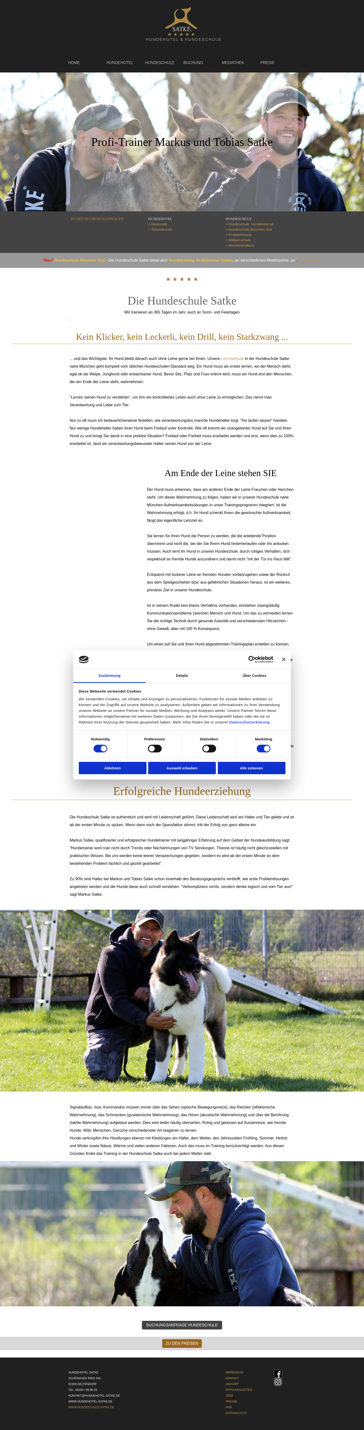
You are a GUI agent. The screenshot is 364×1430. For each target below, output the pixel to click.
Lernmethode (232, 359)
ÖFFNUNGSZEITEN (239, 1390)
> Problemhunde (239, 235)
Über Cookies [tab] (254, 675)
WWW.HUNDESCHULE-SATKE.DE (91, 1407)
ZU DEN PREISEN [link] (182, 1343)
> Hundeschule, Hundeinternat (249, 224)
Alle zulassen (251, 768)
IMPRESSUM (234, 1372)
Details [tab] (182, 675)
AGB (229, 1407)
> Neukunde (157, 224)
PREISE (267, 63)
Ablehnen (112, 768)
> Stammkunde (160, 229)
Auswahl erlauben (182, 768)
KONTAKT (232, 1378)
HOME (74, 63)
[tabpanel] (105, 219)
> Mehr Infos (309, 260)
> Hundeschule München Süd (249, 229)
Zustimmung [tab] (110, 675)
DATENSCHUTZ (236, 1413)
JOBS (229, 1395)
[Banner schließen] (283, 659)
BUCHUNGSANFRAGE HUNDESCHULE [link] (182, 1325)
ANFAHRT (232, 1384)
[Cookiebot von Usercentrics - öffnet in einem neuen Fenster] (252, 659)
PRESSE (231, 1401)
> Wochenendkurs (240, 245)
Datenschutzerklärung (249, 722)
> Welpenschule (238, 240)
